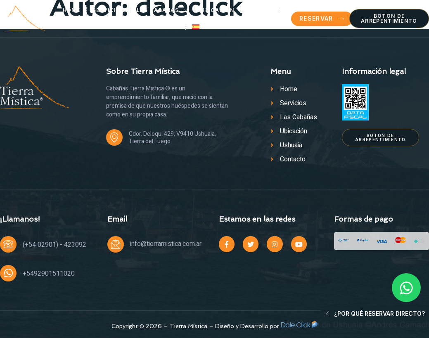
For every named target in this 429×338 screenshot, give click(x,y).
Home (71, 10)
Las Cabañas (163, 10)
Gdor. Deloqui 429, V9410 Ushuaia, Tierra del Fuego (172, 138)
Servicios (108, 10)
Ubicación (217, 10)
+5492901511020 (49, 274)
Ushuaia (259, 10)
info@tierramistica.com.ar (165, 244)
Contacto (162, 27)
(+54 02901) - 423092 (54, 245)
